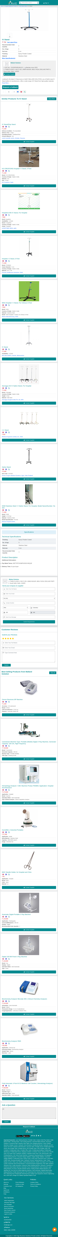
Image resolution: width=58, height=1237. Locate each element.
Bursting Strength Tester (17, 1160)
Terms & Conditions (35, 1184)
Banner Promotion (9, 1206)
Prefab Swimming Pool (19, 1171)
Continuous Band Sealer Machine (12, 1166)
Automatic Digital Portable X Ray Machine (16, 914)
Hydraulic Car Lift (48, 1144)
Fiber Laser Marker (17, 1161)
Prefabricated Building (37, 1150)
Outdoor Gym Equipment (37, 1173)
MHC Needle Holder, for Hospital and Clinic (17, 872)
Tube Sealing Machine (26, 1141)
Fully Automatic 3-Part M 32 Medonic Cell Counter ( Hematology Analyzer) (27, 1083)
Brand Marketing (8, 1208)
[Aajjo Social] (32, 1135)
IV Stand (5, 347)
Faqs (5, 1193)
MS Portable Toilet (12, 1148)
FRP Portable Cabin (42, 1148)
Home (2, 5)
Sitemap (6, 1184)
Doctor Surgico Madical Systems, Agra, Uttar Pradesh (17, 475)
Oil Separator (47, 1155)
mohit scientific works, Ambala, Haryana (13, 138)
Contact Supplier (9, 73)
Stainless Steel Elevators (19, 1146)
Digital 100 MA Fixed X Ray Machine (14, 956)
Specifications (29, 532)
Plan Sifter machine (48, 1163)
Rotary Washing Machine (10, 1156)
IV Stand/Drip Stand (9, 124)
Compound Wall (13, 1143)
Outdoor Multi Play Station (43, 1139)
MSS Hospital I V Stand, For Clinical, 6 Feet (17, 302)
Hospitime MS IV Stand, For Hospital (14, 212)
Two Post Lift (14, 1170)
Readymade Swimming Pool (22, 1173)
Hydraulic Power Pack (32, 1153)
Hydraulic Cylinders (21, 1153)
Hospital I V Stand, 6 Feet (11, 258)
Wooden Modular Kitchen (24, 1168)
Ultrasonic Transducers (46, 1165)
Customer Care (8, 1186)
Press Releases (20, 1182)
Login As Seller (8, 1213)
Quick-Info (6, 1189)
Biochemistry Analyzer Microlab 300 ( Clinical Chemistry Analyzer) (24, 998)
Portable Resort (22, 1148)
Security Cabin (30, 1146)
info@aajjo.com (8, 1224)
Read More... (6, 82)
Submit (6, 665)
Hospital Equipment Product (11, 5)
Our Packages (8, 1204)
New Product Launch (9, 1210)
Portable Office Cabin (26, 1150)
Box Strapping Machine (36, 1143)
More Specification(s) (8, 58)
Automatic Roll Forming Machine (16, 1163)
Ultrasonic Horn (8, 1165)
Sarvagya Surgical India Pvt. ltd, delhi (12, 399)
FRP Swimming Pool (30, 1171)
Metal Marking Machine (29, 1161)
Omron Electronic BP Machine (12, 699)
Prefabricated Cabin (15, 1150)
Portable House (39, 1146)
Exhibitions (7, 1191)
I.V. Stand (5, 430)
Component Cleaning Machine (35, 1155)
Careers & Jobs (20, 1184)
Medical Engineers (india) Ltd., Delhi (12, 436)
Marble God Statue (41, 1161)
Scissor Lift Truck (8, 1146)
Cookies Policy (34, 1182)
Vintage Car (16, 1175)
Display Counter (14, 1144)
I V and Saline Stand (22, 5)
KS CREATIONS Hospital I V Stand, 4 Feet (16, 168)
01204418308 (7, 1219)
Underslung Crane (18, 1158)
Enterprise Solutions (9, 1212)
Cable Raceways (17, 1165)
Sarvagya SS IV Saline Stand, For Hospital (16, 385)
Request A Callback (29, 1126)
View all (53, 672)
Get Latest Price (12, 42)
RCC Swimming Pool (9, 1173)
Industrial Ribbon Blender (38, 1141)
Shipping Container (26, 1151)
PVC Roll (48, 1161)
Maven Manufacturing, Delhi (10, 316)
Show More (51, 98)
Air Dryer (14, 1168)
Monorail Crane (42, 1158)
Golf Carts (9, 1175)
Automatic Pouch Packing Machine (30, 1166)
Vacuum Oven (45, 1151)
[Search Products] (19, 2)
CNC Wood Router (44, 1153)
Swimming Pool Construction (44, 1171)
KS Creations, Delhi (7, 182)
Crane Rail (49, 1158)
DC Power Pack (11, 1153)
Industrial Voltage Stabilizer (24, 1156)
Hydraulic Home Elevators (25, 1144)
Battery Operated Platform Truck (28, 1175)
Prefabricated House (15, 1151)
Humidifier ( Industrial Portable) (12, 829)
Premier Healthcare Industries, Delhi (12, 272)
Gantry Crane (27, 1158)
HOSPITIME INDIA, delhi (9, 228)
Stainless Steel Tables (24, 1143)
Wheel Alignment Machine (25, 1170)
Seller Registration (9, 1200)
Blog (5, 1188)
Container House (36, 1151)
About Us (6, 1182)
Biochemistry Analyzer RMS (11, 1041)
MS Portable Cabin (32, 1148)
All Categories (19, 1186)
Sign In (46, 3)
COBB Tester (7, 1160)
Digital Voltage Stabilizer (38, 1156)
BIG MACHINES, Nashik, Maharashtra (13, 355)
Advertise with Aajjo (9, 1202)
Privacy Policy (34, 1186)
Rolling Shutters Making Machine (39, 1168)
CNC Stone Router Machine (20, 1155)
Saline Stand (6, 467)
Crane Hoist (34, 1158)
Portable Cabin (32, 1139)
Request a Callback (10, 87)
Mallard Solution (16, 62)
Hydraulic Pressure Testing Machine (33, 1160)
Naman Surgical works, (8, 521)
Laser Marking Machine (21, 1139)
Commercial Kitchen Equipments (34, 1163)
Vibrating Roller (15, 1141)
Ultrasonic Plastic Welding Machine (31, 1165)
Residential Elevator (38, 1144)
